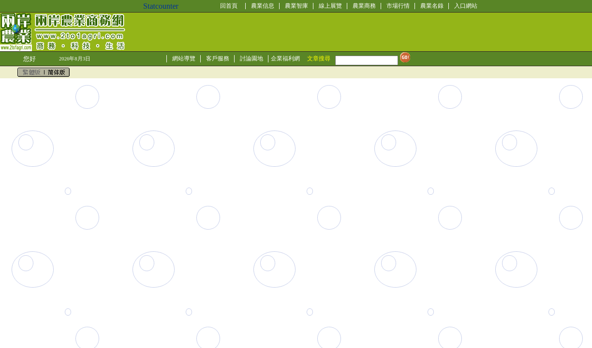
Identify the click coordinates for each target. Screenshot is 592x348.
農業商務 (364, 5)
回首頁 (228, 5)
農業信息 (262, 5)
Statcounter (160, 6)
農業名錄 (432, 5)
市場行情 (398, 5)
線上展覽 (330, 5)
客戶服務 (217, 58)
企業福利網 (285, 58)
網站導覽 (183, 58)
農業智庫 (296, 5)
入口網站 (465, 5)
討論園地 (251, 58)
